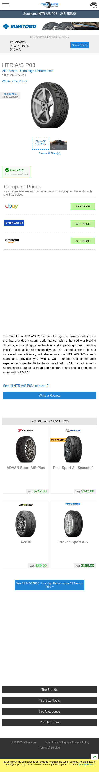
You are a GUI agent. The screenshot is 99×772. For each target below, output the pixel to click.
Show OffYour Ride (40, 143)
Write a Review (49, 395)
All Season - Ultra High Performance (27, 71)
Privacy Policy (86, 764)
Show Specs (80, 45)
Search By (93, 7)
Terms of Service (49, 747)
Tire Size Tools (49, 700)
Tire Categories (49, 711)
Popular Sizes (49, 722)
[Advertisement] (49, 290)
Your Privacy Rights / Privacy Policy (67, 742)
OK (94, 756)
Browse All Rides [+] (49, 153)
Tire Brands (49, 689)
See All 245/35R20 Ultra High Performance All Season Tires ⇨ (49, 585)
